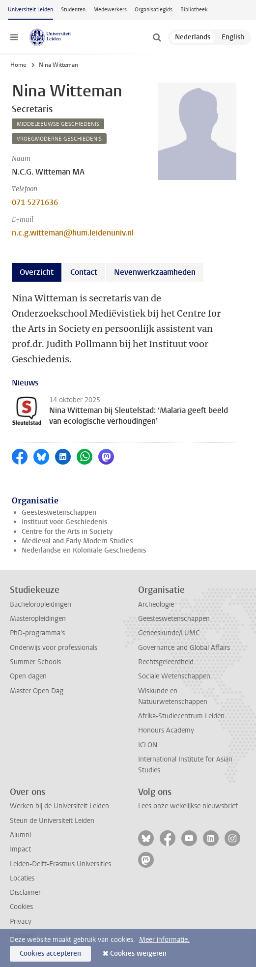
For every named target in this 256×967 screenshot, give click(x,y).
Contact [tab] (83, 272)
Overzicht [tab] (37, 272)
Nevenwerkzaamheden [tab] (155, 272)
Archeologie (156, 604)
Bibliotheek (194, 9)
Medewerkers (110, 9)
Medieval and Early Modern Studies (77, 541)
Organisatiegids (153, 9)
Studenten (73, 9)
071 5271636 (35, 202)
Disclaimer (25, 892)
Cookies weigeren (138, 953)
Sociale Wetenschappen (174, 676)
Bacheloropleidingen (40, 604)
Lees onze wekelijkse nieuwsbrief (188, 806)
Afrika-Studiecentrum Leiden (181, 716)
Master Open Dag (36, 691)
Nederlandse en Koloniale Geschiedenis (84, 550)
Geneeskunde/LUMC (168, 633)
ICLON (147, 745)
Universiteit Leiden (30, 9)
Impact (20, 849)
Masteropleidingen (38, 618)
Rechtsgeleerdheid (166, 662)
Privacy (20, 921)
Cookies (21, 906)
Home (18, 65)
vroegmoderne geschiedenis (59, 139)
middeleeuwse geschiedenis (58, 124)
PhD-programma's (37, 633)
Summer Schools (35, 662)
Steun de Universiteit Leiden (52, 820)
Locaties (22, 878)
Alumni (20, 835)
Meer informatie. (164, 939)
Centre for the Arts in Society (67, 531)
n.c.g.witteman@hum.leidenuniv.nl (73, 233)
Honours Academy (166, 730)
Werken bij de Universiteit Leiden (59, 806)
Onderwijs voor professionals (53, 647)
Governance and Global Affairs (184, 647)
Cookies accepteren (50, 953)
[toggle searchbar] (157, 37)
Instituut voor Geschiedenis (64, 522)
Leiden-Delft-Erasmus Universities (60, 864)
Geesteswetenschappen (59, 512)
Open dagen (28, 676)
